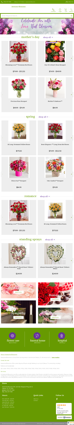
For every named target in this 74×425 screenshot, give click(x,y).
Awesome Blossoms (18, 7)
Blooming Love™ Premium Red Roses (19, 65)
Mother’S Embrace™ (55, 101)
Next (71, 58)
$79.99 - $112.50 (19, 71)
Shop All (47, 37)
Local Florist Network (59, 423)
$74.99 (55, 187)
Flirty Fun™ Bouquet (18, 181)
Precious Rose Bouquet (19, 101)
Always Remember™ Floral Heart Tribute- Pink (19, 267)
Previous (2, 58)
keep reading (55, 357)
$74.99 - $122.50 (55, 151)
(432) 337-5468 (7, 2)
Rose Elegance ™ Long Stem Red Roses (55, 144)
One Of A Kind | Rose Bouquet (55, 65)
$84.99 (55, 108)
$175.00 (19, 151)
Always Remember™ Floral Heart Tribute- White (55, 267)
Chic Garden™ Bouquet (55, 181)
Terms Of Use (40, 423)
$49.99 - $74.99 (19, 108)
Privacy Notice (48, 423)
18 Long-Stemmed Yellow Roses (19, 144)
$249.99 (19, 274)
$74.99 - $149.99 (55, 71)
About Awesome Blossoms (9, 354)
